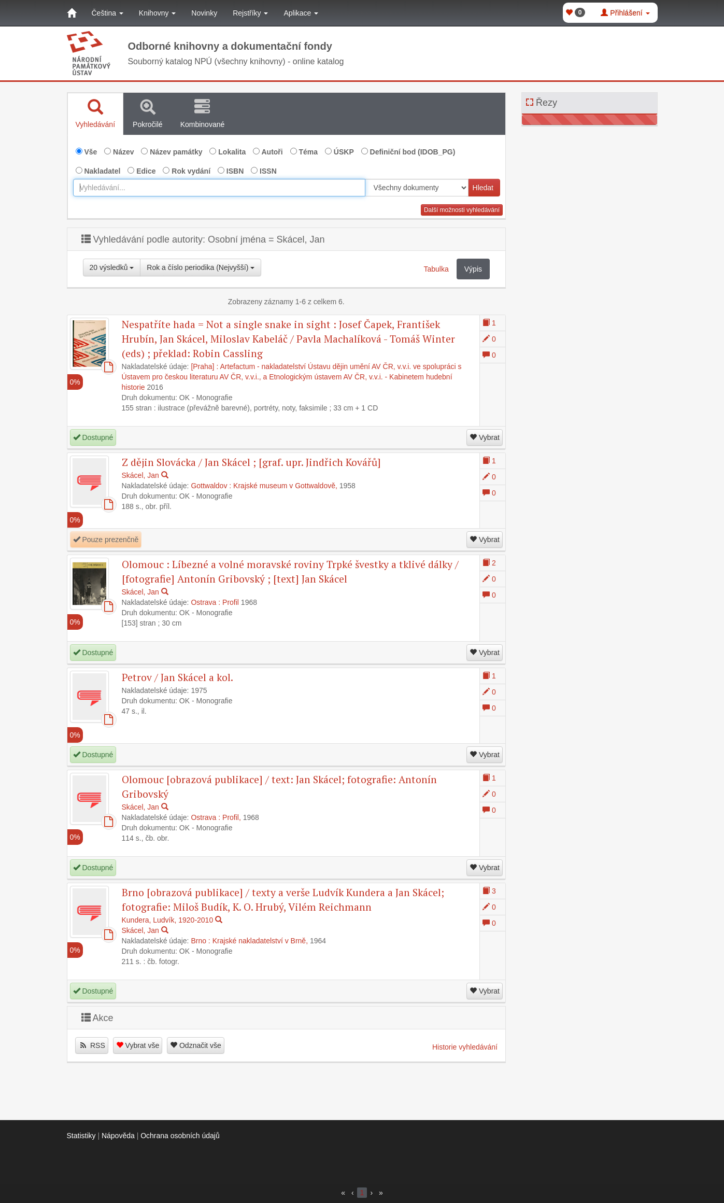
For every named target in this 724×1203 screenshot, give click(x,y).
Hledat (483, 187)
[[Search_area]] (417, 187)
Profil (230, 602)
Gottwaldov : (211, 486)
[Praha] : (204, 366)
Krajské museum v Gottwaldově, (285, 486)
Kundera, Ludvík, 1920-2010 (168, 920)
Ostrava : (205, 602)
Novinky (204, 13)
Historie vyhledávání (465, 1047)
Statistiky (81, 1135)
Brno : (200, 941)
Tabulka (436, 269)
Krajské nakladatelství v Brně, (260, 941)
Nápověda (118, 1135)
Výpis (473, 269)
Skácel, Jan (140, 475)
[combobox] (219, 187)
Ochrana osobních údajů (180, 1135)
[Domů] (71, 13)
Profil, (231, 817)
